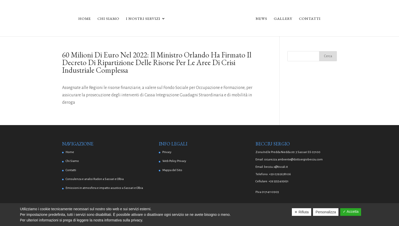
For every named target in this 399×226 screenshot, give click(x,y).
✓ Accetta (351, 211)
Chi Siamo (108, 19)
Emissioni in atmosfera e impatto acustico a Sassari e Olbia (104, 188)
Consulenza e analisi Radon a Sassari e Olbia (95, 179)
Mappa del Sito (172, 170)
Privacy (167, 152)
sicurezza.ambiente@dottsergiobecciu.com (293, 159)
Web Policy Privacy (174, 161)
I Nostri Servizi (143, 19)
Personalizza (326, 212)
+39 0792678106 (280, 174)
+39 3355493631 (278, 181)
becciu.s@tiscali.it (276, 167)
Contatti (310, 19)
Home (84, 19)
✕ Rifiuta (301, 212)
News (261, 19)
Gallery (283, 19)
